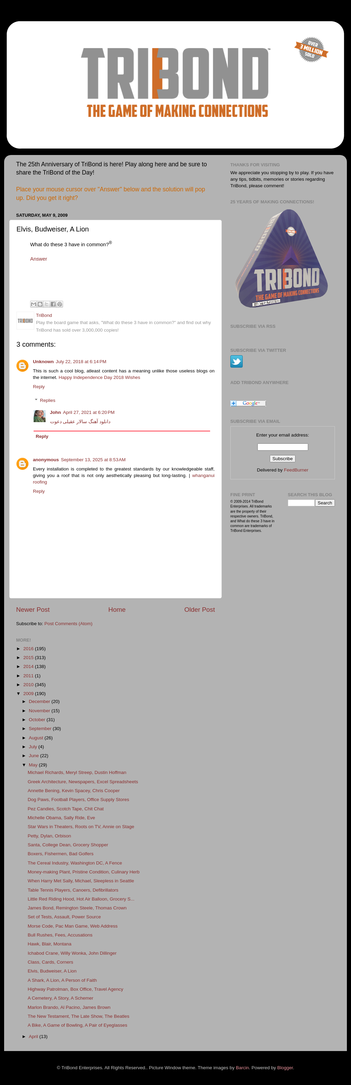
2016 (29, 648)
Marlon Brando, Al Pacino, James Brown (69, 1007)
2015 (29, 657)
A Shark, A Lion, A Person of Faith (62, 980)
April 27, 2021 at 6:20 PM (88, 412)
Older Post (199, 609)
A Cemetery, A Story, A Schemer (61, 998)
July (33, 746)
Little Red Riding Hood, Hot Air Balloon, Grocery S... (81, 899)
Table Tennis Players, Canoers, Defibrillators (73, 890)
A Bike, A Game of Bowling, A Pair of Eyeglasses (77, 1025)
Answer (38, 259)
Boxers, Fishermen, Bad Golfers (61, 853)
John (55, 412)
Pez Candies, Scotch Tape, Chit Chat (66, 808)
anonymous (46, 459)
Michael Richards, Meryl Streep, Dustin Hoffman (77, 772)
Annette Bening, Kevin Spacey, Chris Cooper (74, 790)
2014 (29, 666)
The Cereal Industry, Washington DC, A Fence (75, 863)
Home (116, 609)
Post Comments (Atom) (69, 623)
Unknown (43, 361)
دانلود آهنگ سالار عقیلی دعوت (80, 421)
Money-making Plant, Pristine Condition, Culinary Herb (84, 871)
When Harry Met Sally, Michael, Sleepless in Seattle (81, 880)
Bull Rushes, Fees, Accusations (60, 935)
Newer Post (33, 609)
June (34, 755)
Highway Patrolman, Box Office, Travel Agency (75, 989)
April (34, 1036)
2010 (29, 684)
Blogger (285, 1067)
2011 (29, 675)
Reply (39, 386)
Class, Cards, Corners (50, 962)
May (34, 764)
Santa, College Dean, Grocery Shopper (68, 844)
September (41, 728)
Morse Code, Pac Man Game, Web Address (73, 926)
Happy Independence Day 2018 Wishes (99, 377)
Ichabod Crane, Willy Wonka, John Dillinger (72, 953)
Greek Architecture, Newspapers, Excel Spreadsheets (83, 781)
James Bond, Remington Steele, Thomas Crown (77, 907)
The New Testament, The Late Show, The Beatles (78, 1016)
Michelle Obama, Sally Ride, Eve (61, 817)
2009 (29, 693)
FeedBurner (296, 470)
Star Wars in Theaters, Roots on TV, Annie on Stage (81, 826)
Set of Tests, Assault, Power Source (64, 916)
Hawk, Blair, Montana (50, 943)
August (37, 737)
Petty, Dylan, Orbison (49, 835)
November (40, 710)
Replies (48, 400)
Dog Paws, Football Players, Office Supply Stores (78, 799)
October (38, 719)
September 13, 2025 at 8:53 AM (93, 459)
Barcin (242, 1067)
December (40, 701)
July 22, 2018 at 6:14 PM (81, 361)
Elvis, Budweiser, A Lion (52, 971)
